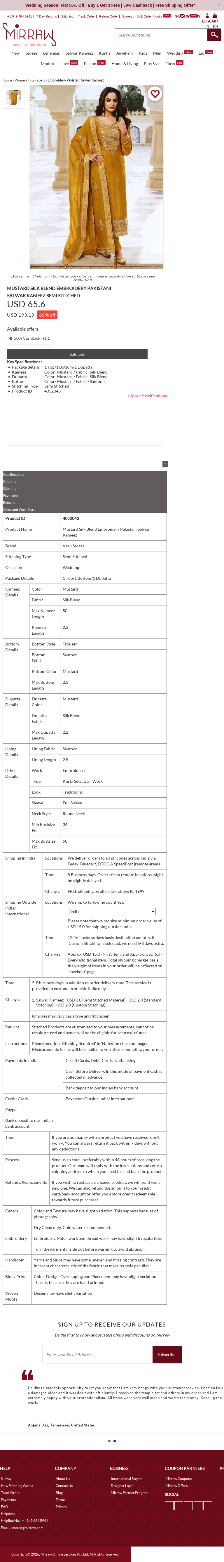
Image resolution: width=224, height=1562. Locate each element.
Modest (48, 63)
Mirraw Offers (177, 1485)
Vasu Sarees (73, 545)
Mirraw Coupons (179, 1478)
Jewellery (124, 53)
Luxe (69, 63)
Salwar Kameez (79, 53)
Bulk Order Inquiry (149, 16)
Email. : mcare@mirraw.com (22, 1527)
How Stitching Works (17, 1485)
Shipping (9, 481)
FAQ (4, 1506)
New (15, 53)
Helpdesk (8, 1513)
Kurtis (104, 53)
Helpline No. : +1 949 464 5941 (24, 1520)
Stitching (9, 488)
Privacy (61, 1506)
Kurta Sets (72, 781)
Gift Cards (186, 16)
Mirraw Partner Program (129, 1492)
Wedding (180, 52)
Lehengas (51, 53)
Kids (143, 53)
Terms (60, 1499)
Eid (206, 52)
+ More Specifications (147, 395)
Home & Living (124, 63)
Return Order (108, 16)
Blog (59, 1492)
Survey (127, 16)
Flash (174, 63)
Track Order (86, 16)
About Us (63, 1478)
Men (157, 53)
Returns (9, 502)
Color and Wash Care (19, 509)
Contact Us (64, 1485)
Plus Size (152, 63)
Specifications (13, 474)
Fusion (95, 63)
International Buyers (126, 1478)
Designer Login (122, 1485)
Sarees (31, 53)
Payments (10, 495)
